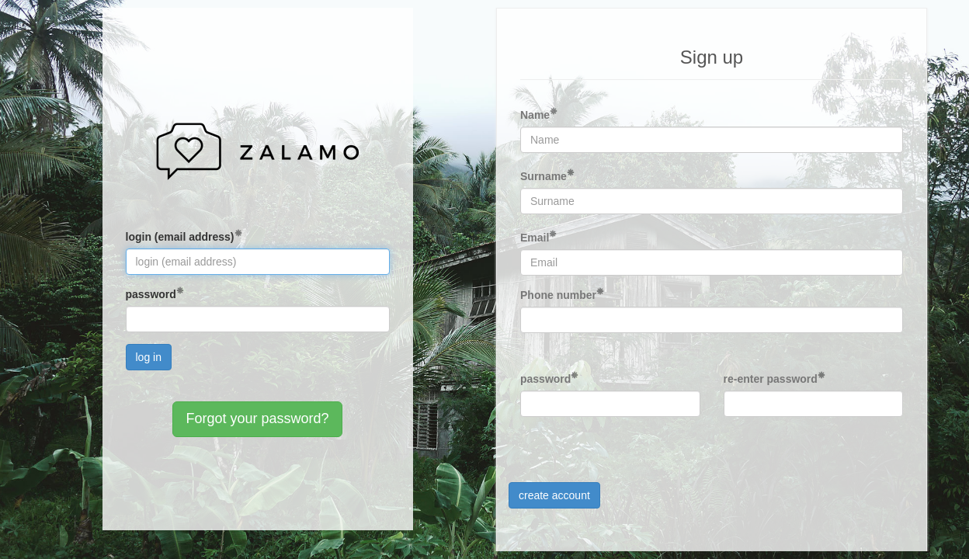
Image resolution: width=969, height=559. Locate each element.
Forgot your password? (257, 418)
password (151, 294)
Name (535, 115)
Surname (543, 176)
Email (534, 237)
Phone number (558, 295)
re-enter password (771, 379)
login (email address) (180, 237)
